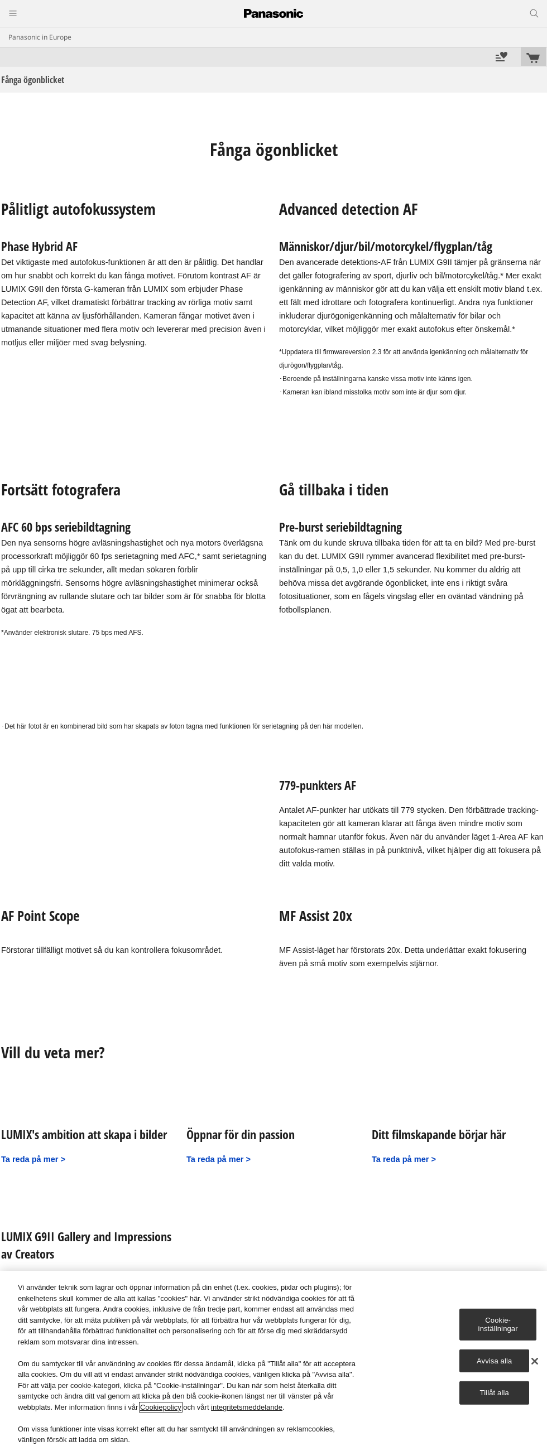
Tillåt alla (494, 1393)
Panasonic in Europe (39, 37)
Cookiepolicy (160, 1407)
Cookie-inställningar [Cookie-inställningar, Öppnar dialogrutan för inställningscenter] (498, 1324)
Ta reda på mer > (33, 1159)
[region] (273, 1361)
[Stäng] (534, 1361)
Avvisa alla (494, 1361)
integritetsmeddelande (246, 1407)
